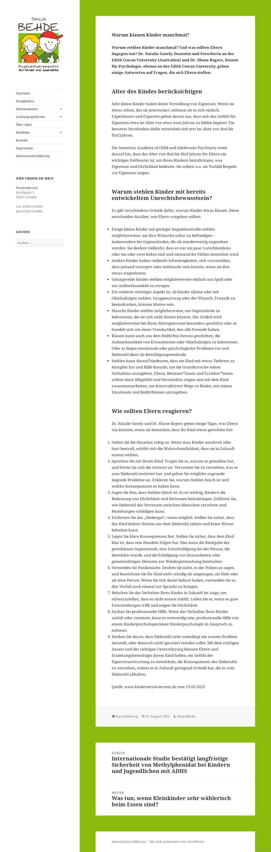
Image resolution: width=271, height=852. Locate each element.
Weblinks (23, 132)
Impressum (24, 148)
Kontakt (22, 140)
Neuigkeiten (25, 101)
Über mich (24, 124)
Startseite (23, 93)
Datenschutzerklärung (33, 156)
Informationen (27, 109)
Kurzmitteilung (127, 716)
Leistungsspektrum (30, 117)
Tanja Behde (186, 716)
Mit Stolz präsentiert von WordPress (176, 841)
